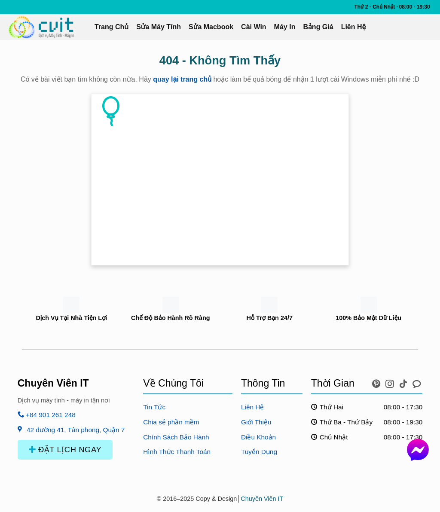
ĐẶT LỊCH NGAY (65, 449)
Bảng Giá (318, 26)
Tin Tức (154, 407)
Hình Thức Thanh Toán (177, 451)
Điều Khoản (258, 437)
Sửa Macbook (211, 26)
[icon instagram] (390, 382)
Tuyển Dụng (259, 451)
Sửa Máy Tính (158, 26)
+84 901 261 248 (47, 414)
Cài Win (253, 26)
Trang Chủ (111, 26)
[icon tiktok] (404, 382)
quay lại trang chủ (182, 79)
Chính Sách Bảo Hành (176, 437)
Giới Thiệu (256, 422)
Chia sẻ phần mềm (171, 422)
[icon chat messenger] (416, 382)
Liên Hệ (353, 26)
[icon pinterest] (377, 382)
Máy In (285, 26)
